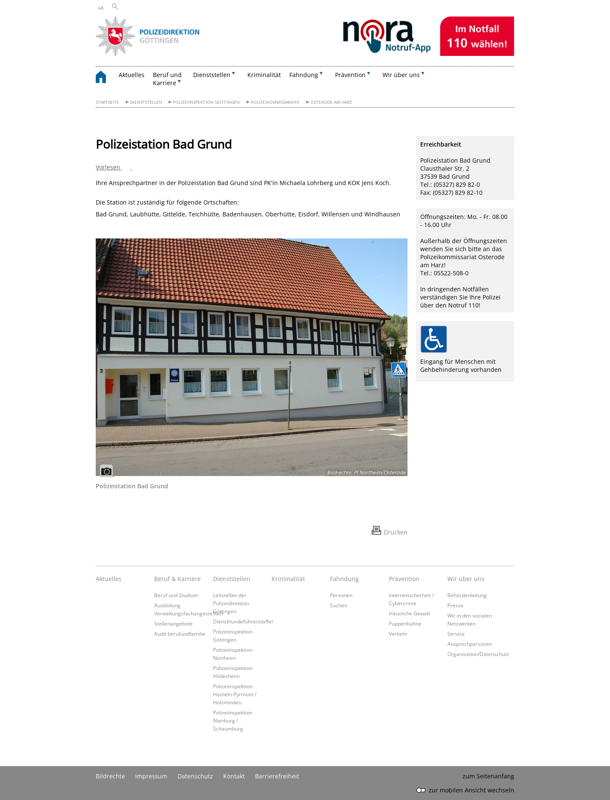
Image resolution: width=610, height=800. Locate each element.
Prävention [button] (350, 75)
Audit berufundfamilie (179, 633)
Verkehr (398, 633)
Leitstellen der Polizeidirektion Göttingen (231, 603)
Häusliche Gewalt (409, 613)
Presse (455, 605)
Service (456, 633)
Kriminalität (264, 75)
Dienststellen (146, 102)
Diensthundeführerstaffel (243, 621)
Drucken (396, 532)
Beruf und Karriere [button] (167, 79)
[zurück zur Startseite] (105, 78)
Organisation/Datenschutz (478, 654)
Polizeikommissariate (275, 102)
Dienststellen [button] (211, 75)
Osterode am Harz (331, 102)
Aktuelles (131, 75)
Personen (341, 595)
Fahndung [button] (303, 75)
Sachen (338, 605)
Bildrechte (110, 776)
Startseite (107, 102)
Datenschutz (195, 776)
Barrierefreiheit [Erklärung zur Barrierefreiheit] (277, 776)
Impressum (151, 776)
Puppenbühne (405, 623)
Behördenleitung (467, 595)
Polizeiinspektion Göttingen (206, 102)
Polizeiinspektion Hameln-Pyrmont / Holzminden (234, 694)
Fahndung (344, 579)
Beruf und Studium (176, 595)
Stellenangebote (173, 623)
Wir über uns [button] (401, 75)
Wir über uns (466, 579)
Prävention (404, 579)
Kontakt (234, 776)
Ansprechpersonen (469, 643)
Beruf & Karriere (177, 579)
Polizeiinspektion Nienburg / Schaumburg (232, 720)
